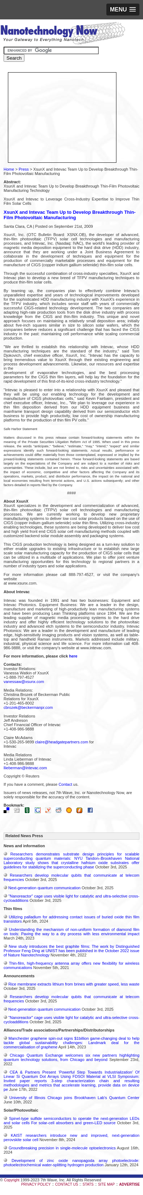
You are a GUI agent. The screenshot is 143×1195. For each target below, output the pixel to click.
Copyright (11, 1180)
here (73, 656)
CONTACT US (66, 1184)
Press (24, 169)
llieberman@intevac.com (25, 768)
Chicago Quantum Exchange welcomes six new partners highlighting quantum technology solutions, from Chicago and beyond (71, 1057)
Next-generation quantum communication (44, 888)
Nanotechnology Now (62, 34)
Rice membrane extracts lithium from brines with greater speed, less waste (73, 984)
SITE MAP (106, 1184)
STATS (88, 1184)
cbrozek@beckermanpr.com (28, 707)
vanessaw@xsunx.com (24, 681)
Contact (65, 784)
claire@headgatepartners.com (61, 742)
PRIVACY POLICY (36, 1184)
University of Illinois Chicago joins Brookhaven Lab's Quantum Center (74, 1097)
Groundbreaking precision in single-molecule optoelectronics (62, 1148)
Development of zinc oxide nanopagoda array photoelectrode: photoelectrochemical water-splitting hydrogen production (71, 1162)
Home (9, 169)
